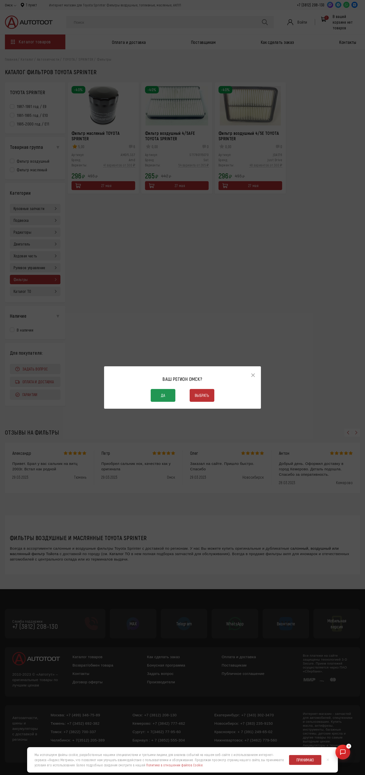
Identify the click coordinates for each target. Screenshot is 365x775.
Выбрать (202, 395)
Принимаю (305, 759)
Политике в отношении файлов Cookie (174, 765)
